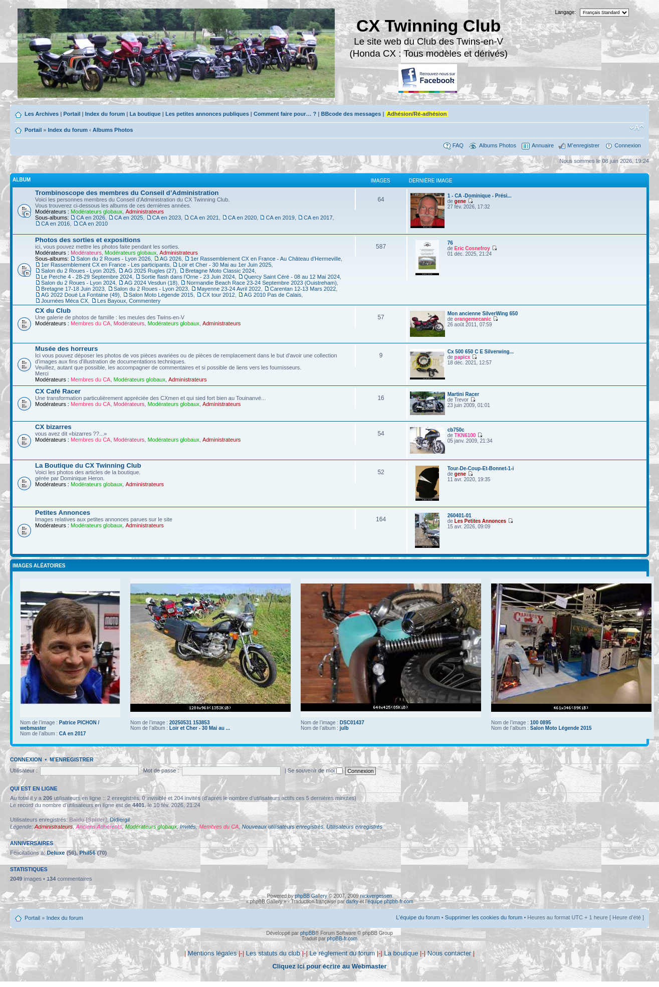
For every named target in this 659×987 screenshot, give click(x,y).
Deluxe (56, 853)
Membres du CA (90, 323)
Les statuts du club (273, 953)
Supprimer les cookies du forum (484, 917)
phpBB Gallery (311, 896)
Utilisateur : (24, 770)
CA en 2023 (166, 218)
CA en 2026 (90, 218)
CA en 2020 (242, 218)
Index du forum (105, 114)
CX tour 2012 (218, 295)
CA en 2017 (318, 218)
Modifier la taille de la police (636, 127)
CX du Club (53, 310)
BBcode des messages (351, 114)
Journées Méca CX (64, 301)
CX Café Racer (58, 391)
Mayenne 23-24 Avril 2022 (229, 289)
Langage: (565, 12)
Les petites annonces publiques (207, 114)
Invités (188, 827)
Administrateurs (144, 212)
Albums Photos (113, 130)
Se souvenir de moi (315, 770)
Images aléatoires (39, 565)
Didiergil (120, 820)
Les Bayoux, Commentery (129, 301)
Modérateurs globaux (96, 212)
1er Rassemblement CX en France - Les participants (105, 265)
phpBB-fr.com (342, 938)
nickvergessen (376, 896)
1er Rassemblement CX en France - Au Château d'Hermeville (265, 259)
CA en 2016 (55, 224)
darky (352, 901)
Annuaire (543, 145)
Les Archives (42, 114)
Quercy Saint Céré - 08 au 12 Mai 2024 (292, 277)
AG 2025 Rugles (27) (150, 271)
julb (344, 728)
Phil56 (87, 853)
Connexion (627, 145)
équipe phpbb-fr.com (390, 901)
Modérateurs (86, 253)
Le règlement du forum (342, 953)
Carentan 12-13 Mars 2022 (303, 289)
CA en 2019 (280, 218)
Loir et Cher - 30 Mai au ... (199, 728)
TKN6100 (465, 435)
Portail (71, 114)
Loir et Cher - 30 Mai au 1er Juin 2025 (224, 265)
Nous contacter (449, 953)
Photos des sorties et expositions (87, 240)
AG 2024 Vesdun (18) (150, 283)
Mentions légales (212, 953)
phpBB (307, 933)
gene (460, 201)
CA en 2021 (204, 218)
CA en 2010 (93, 224)
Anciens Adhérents (99, 827)
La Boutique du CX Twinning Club (88, 465)
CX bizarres (53, 427)
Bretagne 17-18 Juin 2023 (73, 289)
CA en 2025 (128, 218)
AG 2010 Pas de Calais (272, 295)
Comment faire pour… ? (285, 114)
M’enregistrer (583, 145)
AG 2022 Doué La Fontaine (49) (80, 295)
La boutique (144, 114)
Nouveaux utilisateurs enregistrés (283, 827)
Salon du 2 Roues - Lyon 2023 (151, 289)
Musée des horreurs (66, 348)
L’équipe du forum (418, 917)
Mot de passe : (161, 770)
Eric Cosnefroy (472, 248)
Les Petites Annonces (481, 521)
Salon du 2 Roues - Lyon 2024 (78, 283)
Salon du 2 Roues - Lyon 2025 (78, 271)
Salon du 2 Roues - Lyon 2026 (113, 259)
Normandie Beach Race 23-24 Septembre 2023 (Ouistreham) (261, 283)
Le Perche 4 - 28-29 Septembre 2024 (86, 277)
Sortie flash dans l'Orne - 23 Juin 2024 (188, 277)
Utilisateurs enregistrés (354, 827)
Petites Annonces (62, 512)
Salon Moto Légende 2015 (161, 295)
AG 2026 (170, 259)
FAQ (458, 145)
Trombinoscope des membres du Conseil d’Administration (126, 192)
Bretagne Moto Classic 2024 (220, 271)
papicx (463, 357)
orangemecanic (473, 319)
